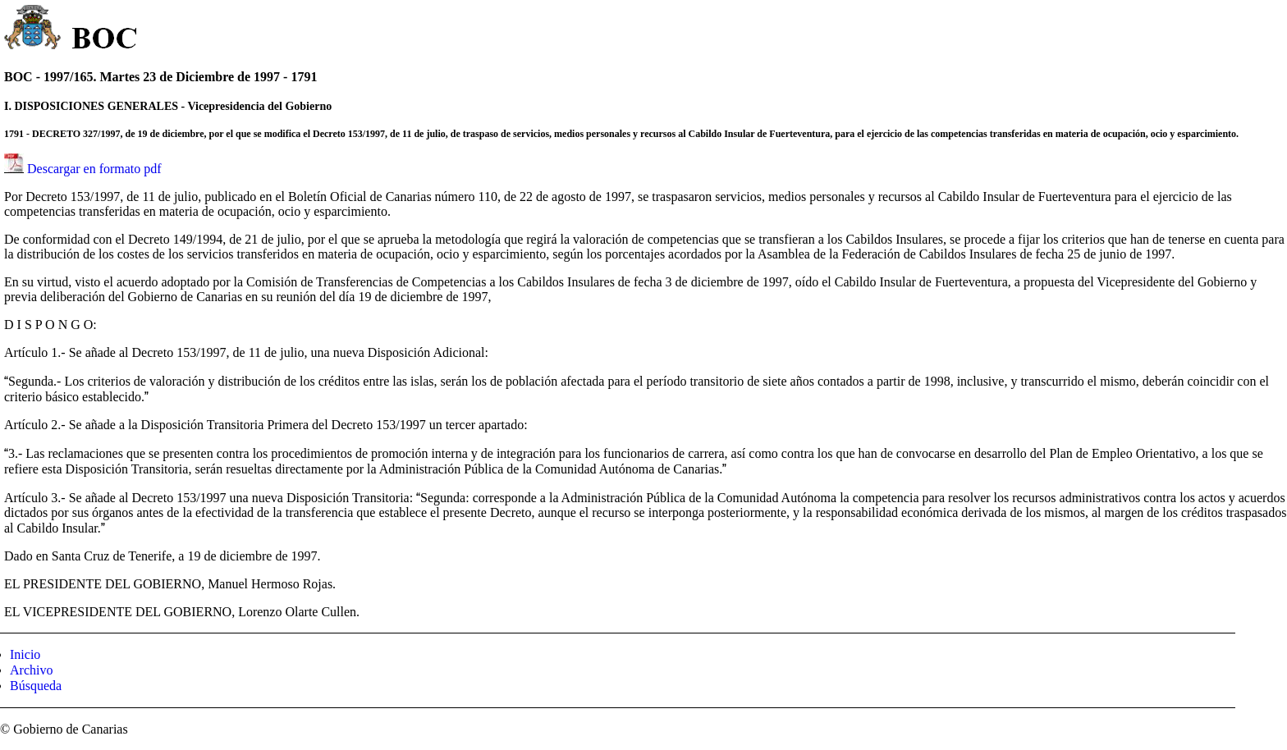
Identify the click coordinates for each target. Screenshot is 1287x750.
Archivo (31, 670)
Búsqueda (36, 686)
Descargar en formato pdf (94, 169)
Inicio (25, 654)
